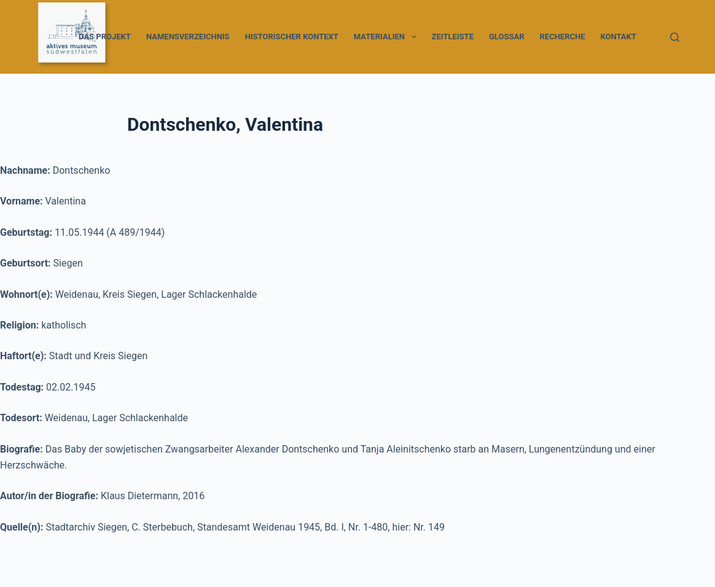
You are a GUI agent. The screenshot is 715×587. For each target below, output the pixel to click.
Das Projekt (105, 36)
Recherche (562, 36)
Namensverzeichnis (188, 36)
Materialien (387, 36)
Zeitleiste (453, 36)
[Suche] (674, 37)
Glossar (507, 36)
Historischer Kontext (291, 36)
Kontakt (618, 36)
